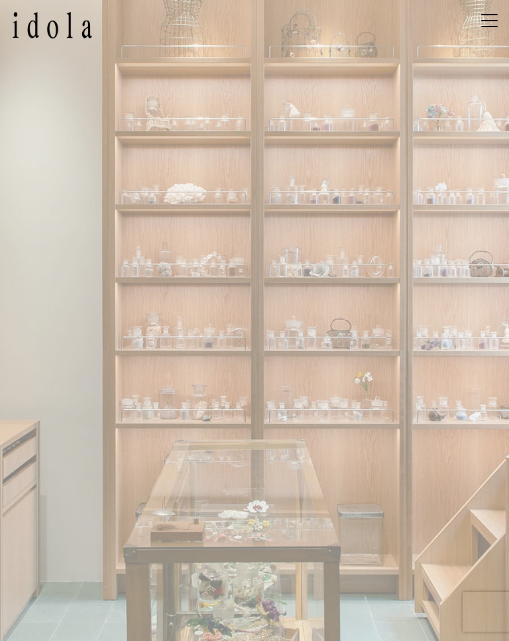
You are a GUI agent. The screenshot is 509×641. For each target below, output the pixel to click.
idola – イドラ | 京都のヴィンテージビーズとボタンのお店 (52, 25)
